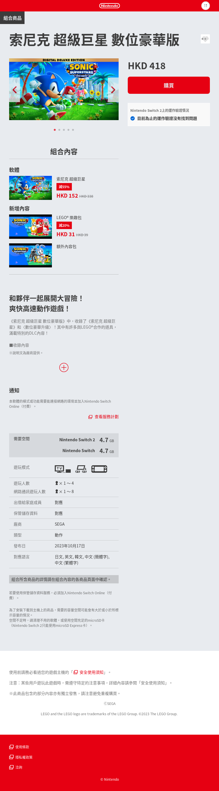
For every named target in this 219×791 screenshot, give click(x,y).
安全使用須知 (89, 672)
